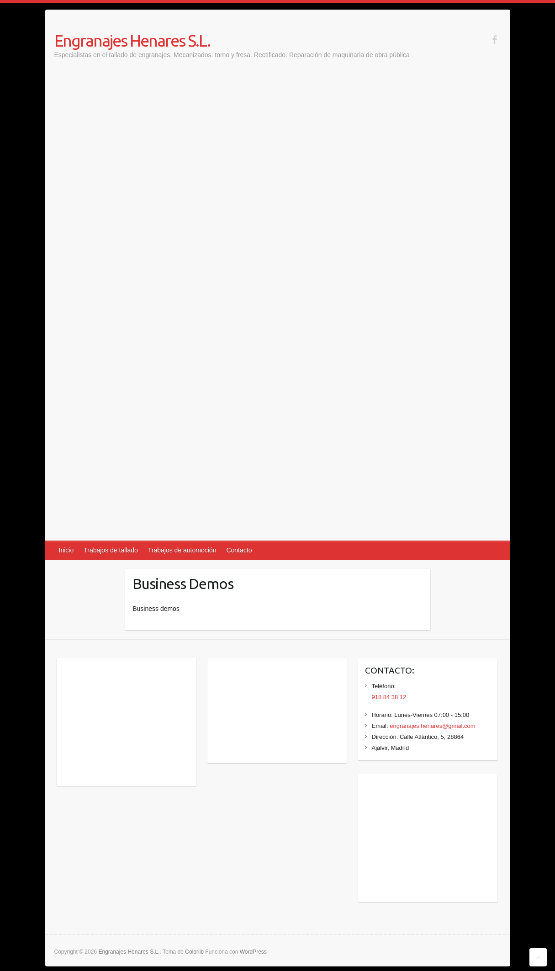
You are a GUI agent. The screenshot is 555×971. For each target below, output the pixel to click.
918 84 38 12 (389, 697)
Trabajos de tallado (111, 550)
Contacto (239, 550)
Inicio (66, 550)
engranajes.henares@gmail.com (432, 725)
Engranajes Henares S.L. (132, 40)
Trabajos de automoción (182, 550)
